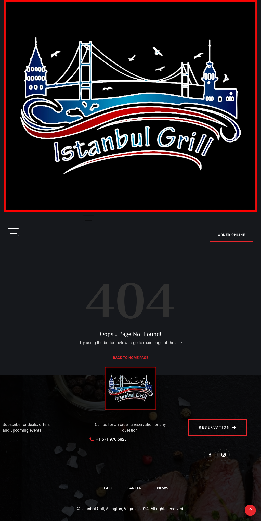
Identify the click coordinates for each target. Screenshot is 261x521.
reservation (217, 427)
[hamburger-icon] (88, 219)
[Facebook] (210, 455)
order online (231, 234)
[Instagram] (223, 455)
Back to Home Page (130, 357)
